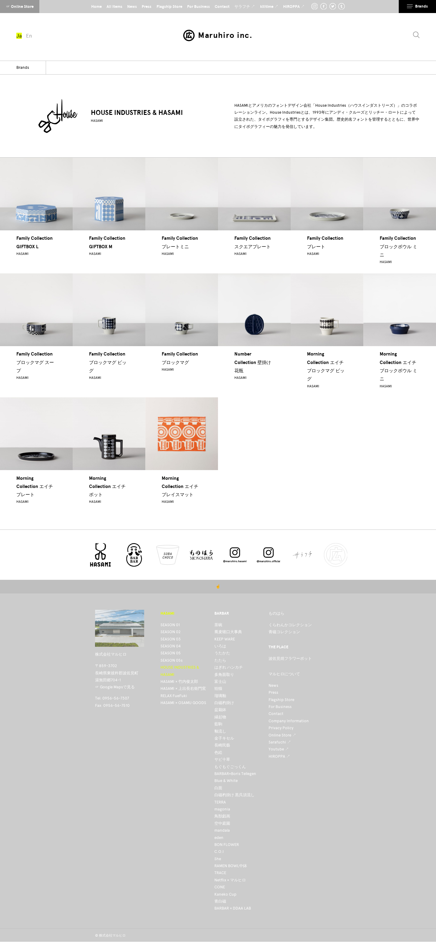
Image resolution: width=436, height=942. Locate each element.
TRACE (220, 872)
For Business (280, 706)
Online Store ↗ (282, 735)
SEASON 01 (170, 625)
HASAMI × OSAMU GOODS (183, 702)
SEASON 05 (170, 653)
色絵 (218, 752)
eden (218, 837)
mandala (222, 830)
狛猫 (218, 688)
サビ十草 (222, 759)
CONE (219, 887)
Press (273, 692)
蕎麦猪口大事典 (228, 632)
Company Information (289, 721)
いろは (220, 646)
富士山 (220, 681)
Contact (276, 713)
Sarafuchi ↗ (280, 742)
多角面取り (224, 674)
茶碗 (218, 625)
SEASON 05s (171, 660)
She (217, 859)
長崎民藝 (222, 745)
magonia (222, 809)
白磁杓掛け (224, 702)
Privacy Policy (281, 728)
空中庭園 (222, 823)
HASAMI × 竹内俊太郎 (179, 681)
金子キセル (224, 738)
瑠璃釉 (220, 695)
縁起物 (220, 717)
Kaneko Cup (225, 894)
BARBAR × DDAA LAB (232, 908)
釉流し (220, 731)
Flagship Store (281, 699)
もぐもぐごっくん (230, 766)
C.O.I (219, 851)
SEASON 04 (170, 646)
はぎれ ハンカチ (228, 667)
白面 (218, 788)
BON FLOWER (226, 844)
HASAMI (97, 121)
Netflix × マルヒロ (230, 880)
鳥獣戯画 (222, 816)
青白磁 (220, 901)
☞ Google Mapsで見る (115, 687)
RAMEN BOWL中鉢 (230, 866)
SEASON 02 (170, 632)
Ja (19, 36)
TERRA (220, 802)
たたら (220, 660)
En (29, 36)
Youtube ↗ (279, 749)
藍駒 (218, 724)
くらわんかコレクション (290, 625)
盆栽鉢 (220, 709)
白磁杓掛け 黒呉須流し (234, 795)
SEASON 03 (170, 639)
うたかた (222, 653)
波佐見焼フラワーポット (290, 658)
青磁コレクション (284, 632)
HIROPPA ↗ (279, 756)
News (273, 685)
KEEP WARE (224, 639)
